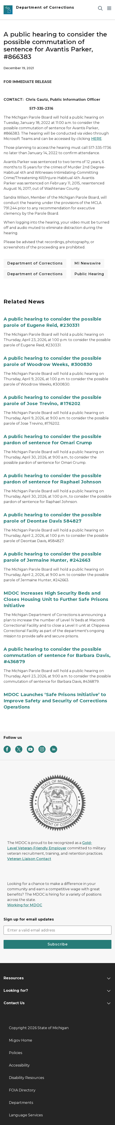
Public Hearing (89, 274)
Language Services (26, 1115)
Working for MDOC (24, 905)
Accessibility (19, 1065)
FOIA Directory (22, 1090)
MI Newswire (87, 263)
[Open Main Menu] (109, 8)
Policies (15, 1053)
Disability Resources (26, 1078)
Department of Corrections (35, 263)
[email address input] (57, 930)
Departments (21, 1103)
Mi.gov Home (20, 1040)
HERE (96, 139)
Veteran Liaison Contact (29, 859)
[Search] (100, 8)
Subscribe (58, 944)
